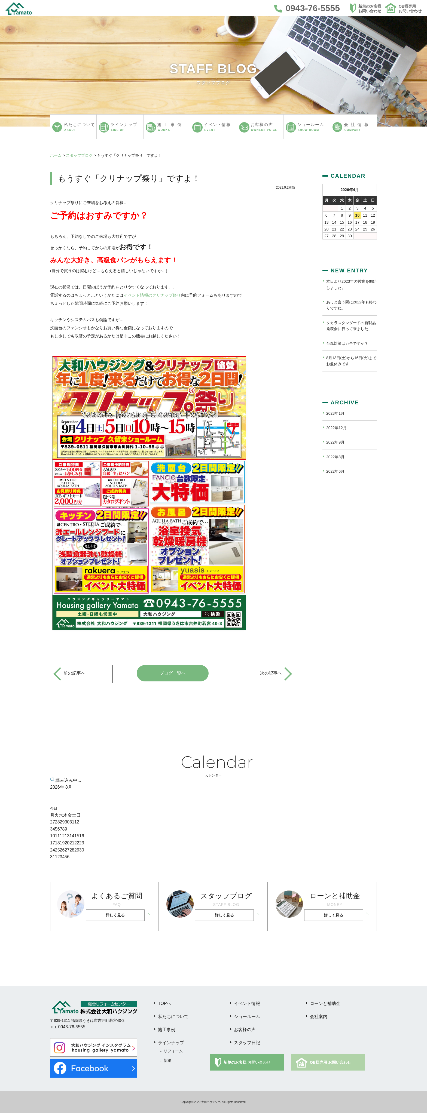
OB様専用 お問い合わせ (330, 1062)
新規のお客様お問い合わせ (369, 8)
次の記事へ (271, 673)
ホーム (56, 155)
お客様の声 (245, 1029)
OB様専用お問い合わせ (410, 8)
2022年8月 (335, 457)
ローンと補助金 (325, 1003)
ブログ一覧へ (173, 673)
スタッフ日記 (247, 1042)
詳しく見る (115, 915)
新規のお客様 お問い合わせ (247, 1062)
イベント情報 (247, 1003)
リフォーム (173, 1051)
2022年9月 (335, 442)
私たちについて (173, 1016)
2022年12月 (336, 428)
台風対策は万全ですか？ (347, 343)
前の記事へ (74, 673)
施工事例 (166, 1029)
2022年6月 (335, 471)
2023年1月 (335, 413)
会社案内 (318, 1016)
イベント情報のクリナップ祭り (152, 295)
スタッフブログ (79, 155)
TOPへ (164, 1003)
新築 (167, 1060)
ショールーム (247, 1016)
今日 (53, 808)
